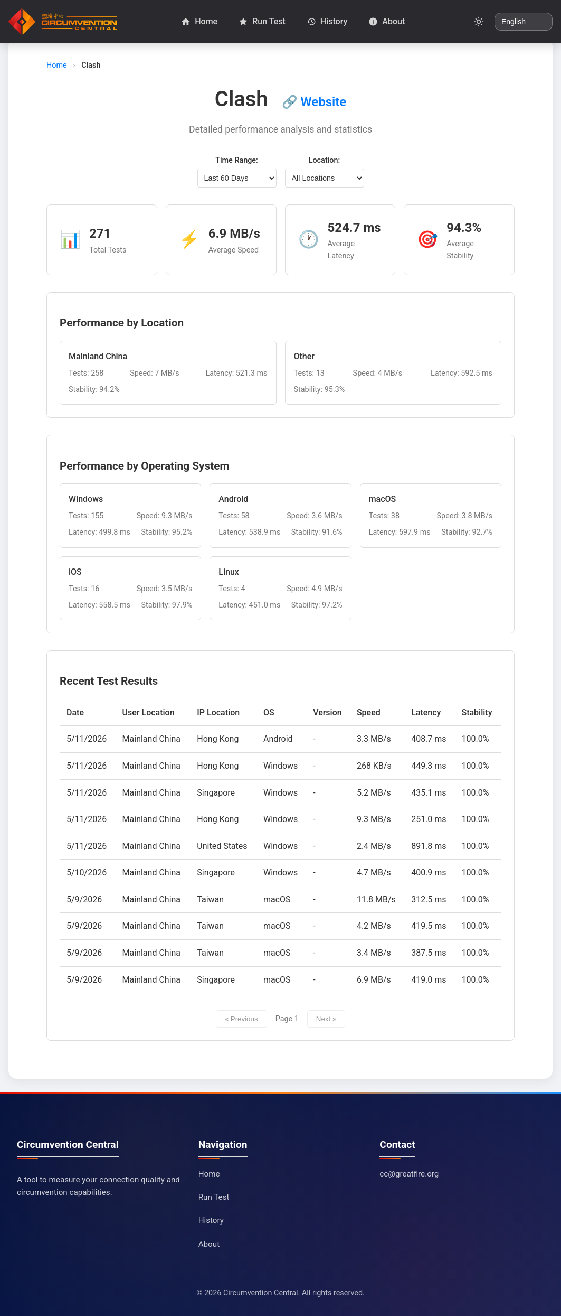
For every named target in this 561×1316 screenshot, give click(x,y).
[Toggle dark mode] (478, 21)
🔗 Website (314, 102)
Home (56, 65)
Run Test (214, 1197)
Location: (324, 160)
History (211, 1220)
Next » (326, 1019)
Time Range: (236, 160)
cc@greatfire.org (409, 1174)
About (209, 1244)
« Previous (241, 1019)
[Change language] (524, 22)
